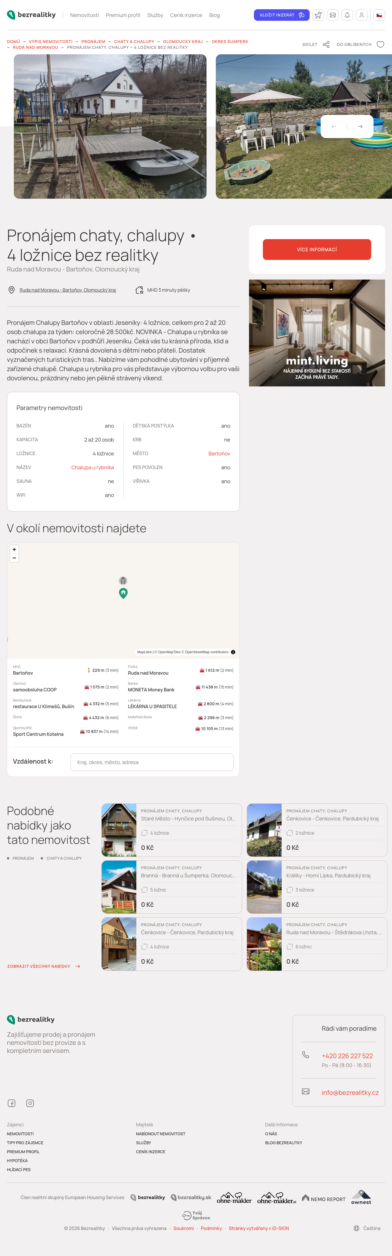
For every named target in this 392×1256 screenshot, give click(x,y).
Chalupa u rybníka (92, 467)
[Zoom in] (14, 549)
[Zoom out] (14, 558)
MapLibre (221, 652)
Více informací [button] (317, 249)
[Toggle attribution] (233, 652)
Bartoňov (219, 453)
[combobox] (152, 762)
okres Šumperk (230, 41)
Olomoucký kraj (183, 41)
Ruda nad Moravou (35, 47)
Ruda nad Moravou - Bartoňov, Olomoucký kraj (68, 290)
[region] (123, 600)
